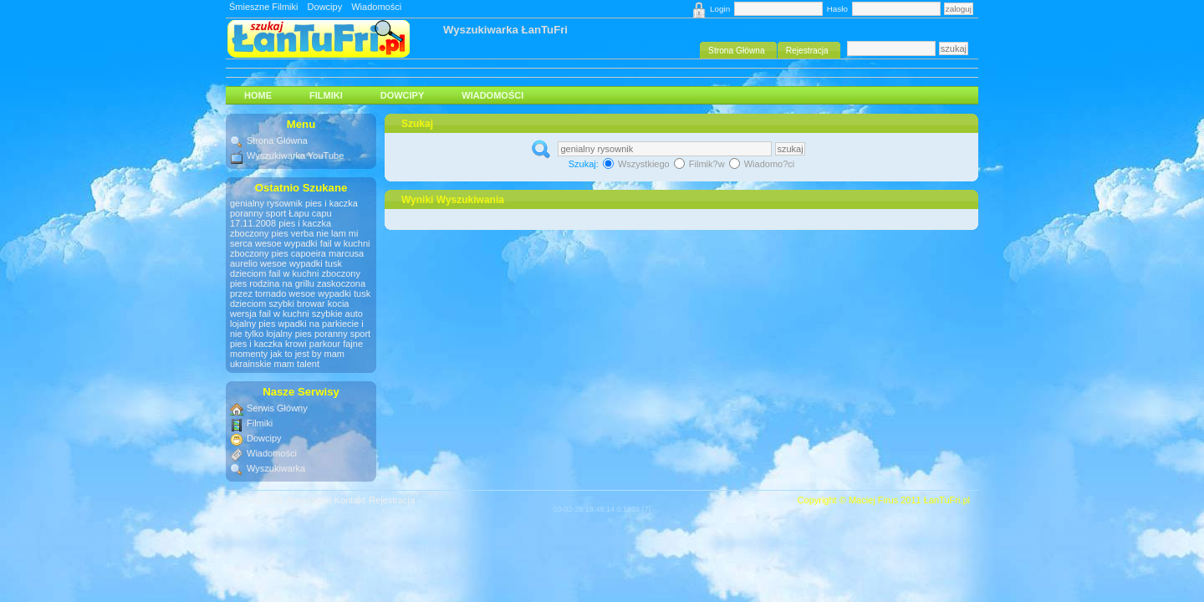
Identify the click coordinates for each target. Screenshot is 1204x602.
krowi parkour (312, 344)
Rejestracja (392, 500)
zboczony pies (259, 233)
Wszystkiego (637, 164)
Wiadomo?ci (762, 164)
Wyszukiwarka (276, 468)
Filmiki (326, 95)
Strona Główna (277, 140)
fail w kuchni (345, 243)
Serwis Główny (277, 408)
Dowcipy (325, 7)
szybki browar (296, 303)
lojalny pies (252, 324)
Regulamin (309, 500)
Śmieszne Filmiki (263, 7)
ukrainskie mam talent (274, 364)
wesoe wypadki (286, 243)
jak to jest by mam (307, 354)
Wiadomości (376, 7)
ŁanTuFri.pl (947, 500)
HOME (258, 95)
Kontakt (349, 500)
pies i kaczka (331, 203)
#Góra (249, 500)
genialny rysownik (266, 203)
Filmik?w (700, 164)
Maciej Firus (873, 500)
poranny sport (258, 213)
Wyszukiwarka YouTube (295, 155)
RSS (274, 500)
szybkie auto (337, 314)
